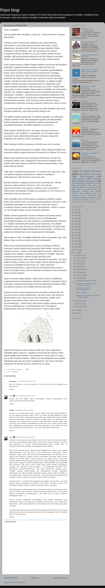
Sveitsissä (75, 187)
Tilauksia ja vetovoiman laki (87, 181)
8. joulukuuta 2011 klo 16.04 (24, 410)
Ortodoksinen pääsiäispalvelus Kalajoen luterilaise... (86, 284)
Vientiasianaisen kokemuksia (89, 174)
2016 (76, 238)
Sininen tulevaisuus (94, 199)
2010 (76, 310)
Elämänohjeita (81, 185)
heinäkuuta (80, 269)
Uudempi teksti (11, 578)
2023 (76, 218)
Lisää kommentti (10, 522)
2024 (76, 215)
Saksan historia (81, 189)
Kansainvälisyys (78, 179)
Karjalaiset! (84, 127)
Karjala (89, 197)
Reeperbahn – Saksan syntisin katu (88, 87)
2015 (76, 241)
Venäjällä (15, 372)
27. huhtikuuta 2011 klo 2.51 (26, 381)
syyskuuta (79, 264)
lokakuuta (79, 261)
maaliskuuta (80, 301)
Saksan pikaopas (80, 200)
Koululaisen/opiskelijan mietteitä (86, 280)
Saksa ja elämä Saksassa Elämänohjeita (83, 201)
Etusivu (35, 578)
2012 (76, 250)
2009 (76, 313)
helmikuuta (80, 304)
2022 (76, 221)
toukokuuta (80, 275)
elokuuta (79, 266)
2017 (76, 235)
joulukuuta (79, 255)
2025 (76, 212)
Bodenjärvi (84, 101)
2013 (76, 247)
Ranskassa (87, 187)
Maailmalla (88, 183)
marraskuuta (80, 258)
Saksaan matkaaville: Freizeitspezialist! (83, 289)
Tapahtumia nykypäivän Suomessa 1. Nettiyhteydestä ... (88, 296)
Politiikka (98, 187)
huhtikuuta (79, 278)
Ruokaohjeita (76, 183)
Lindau (83, 114)
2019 (76, 229)
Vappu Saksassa (86, 29)
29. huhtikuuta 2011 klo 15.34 (25, 396)
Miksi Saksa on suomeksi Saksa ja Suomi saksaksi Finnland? (89, 71)
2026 (76, 209)
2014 (76, 244)
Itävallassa (98, 197)
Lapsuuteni (91, 195)
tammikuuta (80, 306)
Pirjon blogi (9, 10)
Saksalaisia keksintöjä (80, 191)
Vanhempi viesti (60, 578)
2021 (76, 224)
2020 (76, 227)
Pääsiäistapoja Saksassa (89, 42)
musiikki (94, 189)
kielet (95, 185)
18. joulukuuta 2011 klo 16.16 (25, 437)
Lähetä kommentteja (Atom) (17, 582)
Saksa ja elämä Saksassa (86, 171)
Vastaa (11, 389)
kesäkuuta (79, 272)
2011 (76, 252)
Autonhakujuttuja (77, 197)
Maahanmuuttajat (87, 176)
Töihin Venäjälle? (81, 293)
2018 (76, 232)
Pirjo (10, 396)
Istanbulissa (85, 140)
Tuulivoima (97, 179)
